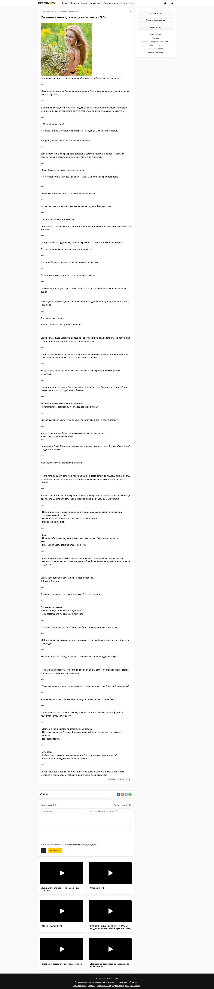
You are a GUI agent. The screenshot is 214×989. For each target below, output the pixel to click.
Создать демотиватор (155, 20)
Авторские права (155, 49)
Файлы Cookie (155, 45)
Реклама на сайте (155, 52)
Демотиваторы (111, 3)
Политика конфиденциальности (155, 42)
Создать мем (155, 27)
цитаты (121, 780)
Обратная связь (80, 986)
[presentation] (61, 835)
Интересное (95, 3)
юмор (128, 780)
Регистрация (155, 35)
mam (55, 11)
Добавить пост (155, 13)
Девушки (74, 3)
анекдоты (112, 780)
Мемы (84, 3)
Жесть (124, 3)
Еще (132, 3)
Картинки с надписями (69, 11)
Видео (65, 3)
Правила (155, 38)
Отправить (54, 850)
